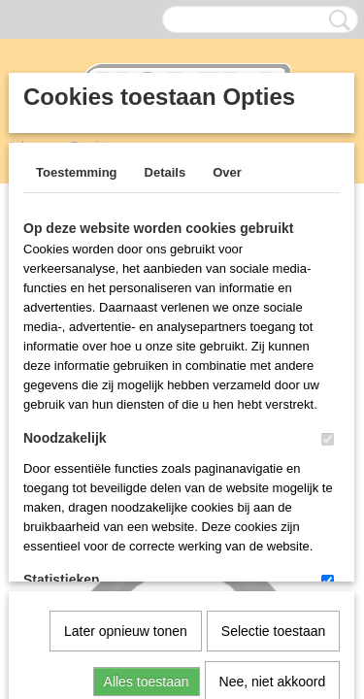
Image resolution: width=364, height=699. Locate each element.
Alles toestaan (146, 480)
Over (227, 172)
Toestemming (76, 172)
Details (165, 172)
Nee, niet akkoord (272, 480)
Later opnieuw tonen (125, 430)
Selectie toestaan (273, 430)
